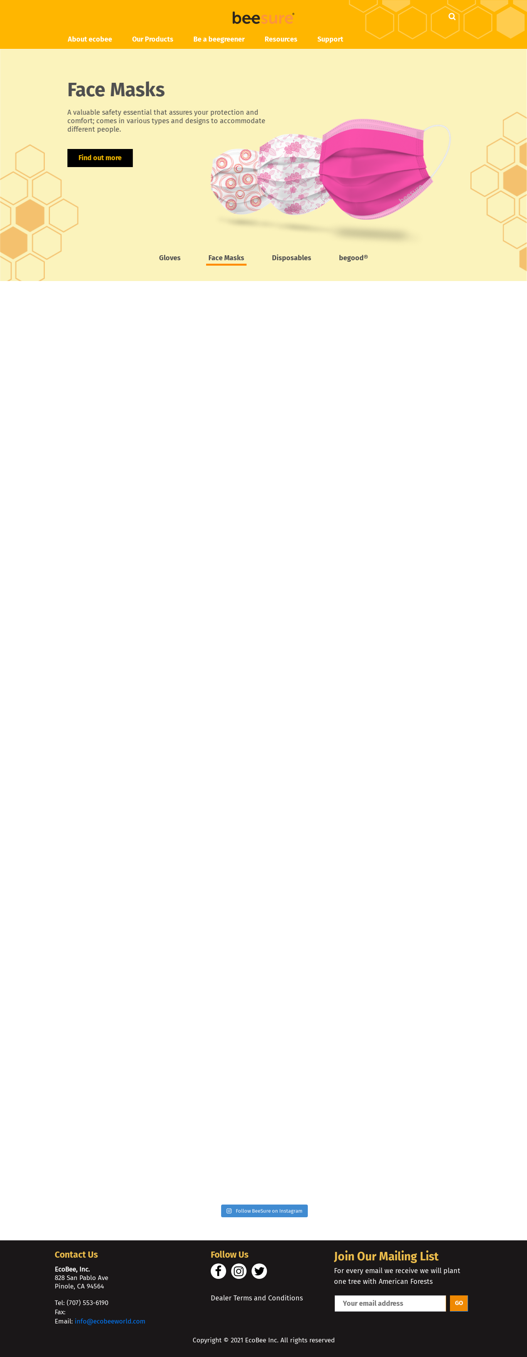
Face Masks (226, 258)
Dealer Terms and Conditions (257, 1298)
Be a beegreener (219, 39)
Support (330, 39)
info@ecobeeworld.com (110, 1321)
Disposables (291, 258)
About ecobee (90, 39)
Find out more (95, 149)
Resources (281, 39)
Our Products (152, 39)
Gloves (170, 258)
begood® (353, 258)
